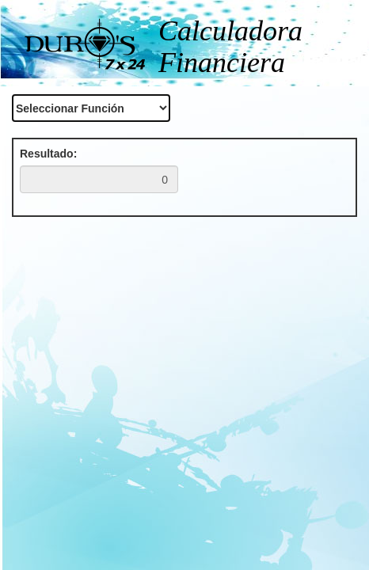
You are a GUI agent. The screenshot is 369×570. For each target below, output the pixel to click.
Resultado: (48, 153)
